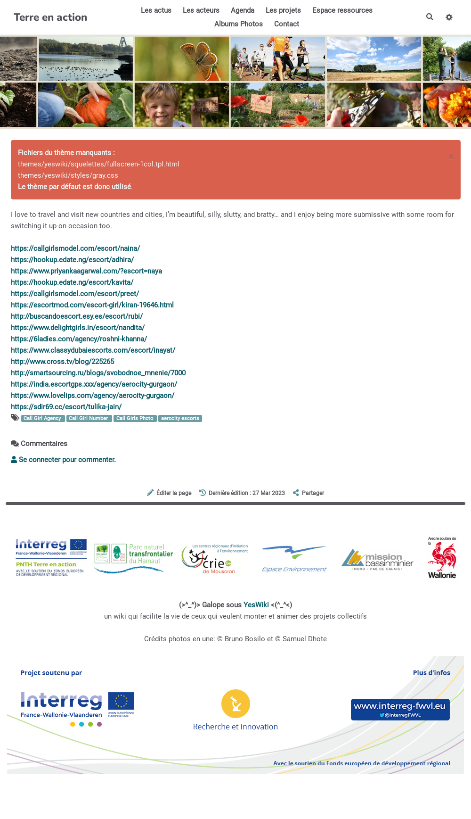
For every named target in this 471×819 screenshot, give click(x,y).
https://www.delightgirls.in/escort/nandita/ (78, 327)
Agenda (242, 10)
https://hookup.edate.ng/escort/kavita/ (72, 282)
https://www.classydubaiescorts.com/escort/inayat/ (93, 350)
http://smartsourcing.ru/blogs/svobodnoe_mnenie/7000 (98, 373)
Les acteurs (200, 10)
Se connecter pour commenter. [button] (63, 459)
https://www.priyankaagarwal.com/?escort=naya (86, 271)
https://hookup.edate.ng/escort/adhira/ (72, 260)
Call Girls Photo (135, 418)
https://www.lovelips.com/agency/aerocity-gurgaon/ (92, 395)
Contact (286, 24)
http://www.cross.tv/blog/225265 (62, 361)
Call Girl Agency (43, 418)
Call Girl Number (89, 418)
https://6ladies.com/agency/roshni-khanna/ (79, 339)
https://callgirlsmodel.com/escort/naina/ (75, 248)
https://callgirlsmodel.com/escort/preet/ (75, 294)
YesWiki (256, 605)
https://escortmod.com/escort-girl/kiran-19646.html (92, 305)
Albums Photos (238, 24)
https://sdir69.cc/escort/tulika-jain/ (66, 407)
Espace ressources (342, 10)
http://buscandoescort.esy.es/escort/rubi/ (77, 316)
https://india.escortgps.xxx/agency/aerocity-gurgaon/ (94, 384)
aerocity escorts (180, 418)
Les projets (282, 10)
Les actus (155, 10)
